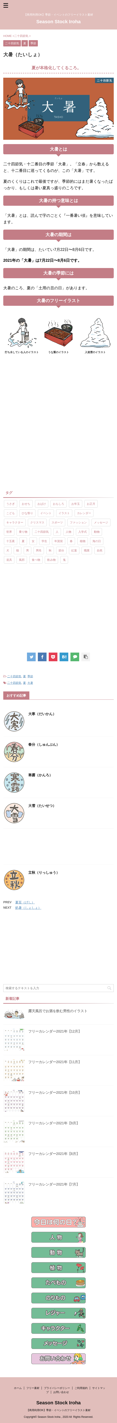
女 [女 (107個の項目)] (33, 541)
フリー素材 (32, 1388)
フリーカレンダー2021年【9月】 (54, 1123)
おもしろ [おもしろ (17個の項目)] (58, 503)
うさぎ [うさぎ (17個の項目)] (10, 503)
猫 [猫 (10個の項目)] (17, 550)
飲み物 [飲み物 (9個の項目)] (51, 559)
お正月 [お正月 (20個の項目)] (91, 503)
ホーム (18, 1388)
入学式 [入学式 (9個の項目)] (82, 531)
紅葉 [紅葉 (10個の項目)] (74, 550)
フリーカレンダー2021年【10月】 (55, 1092)
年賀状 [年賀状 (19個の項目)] (58, 541)
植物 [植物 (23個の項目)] (82, 541)
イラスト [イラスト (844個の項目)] (64, 513)
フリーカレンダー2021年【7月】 (54, 1184)
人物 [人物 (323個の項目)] (68, 531)
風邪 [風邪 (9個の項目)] (22, 559)
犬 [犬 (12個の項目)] (7, 550)
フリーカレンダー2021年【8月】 (54, 1154)
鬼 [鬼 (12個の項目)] (64, 559)
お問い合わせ (61, 1392)
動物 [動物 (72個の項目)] (97, 531)
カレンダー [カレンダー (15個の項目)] (84, 513)
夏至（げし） (25, 902)
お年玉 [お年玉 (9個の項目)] (75, 503)
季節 (30, 676)
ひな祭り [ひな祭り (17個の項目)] (27, 513)
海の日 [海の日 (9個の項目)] (96, 541)
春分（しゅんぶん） (44, 744)
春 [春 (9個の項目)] (71, 541)
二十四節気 (14, 676)
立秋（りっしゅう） (44, 872)
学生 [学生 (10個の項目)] (44, 541)
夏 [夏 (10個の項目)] (23, 541)
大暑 (30, 682)
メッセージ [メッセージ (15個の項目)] (101, 522)
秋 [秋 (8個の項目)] (50, 550)
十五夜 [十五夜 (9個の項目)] (10, 541)
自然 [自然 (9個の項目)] (99, 550)
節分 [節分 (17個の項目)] (61, 550)
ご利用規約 (81, 1388)
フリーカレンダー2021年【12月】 (55, 1031)
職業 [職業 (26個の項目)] (87, 550)
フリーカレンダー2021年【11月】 (55, 1062)
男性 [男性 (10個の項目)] (39, 550)
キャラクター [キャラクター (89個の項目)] (14, 522)
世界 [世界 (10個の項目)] (9, 531)
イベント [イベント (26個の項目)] (46, 513)
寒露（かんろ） (40, 775)
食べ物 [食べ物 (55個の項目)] (36, 559)
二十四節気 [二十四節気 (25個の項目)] (42, 531)
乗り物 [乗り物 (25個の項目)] (23, 531)
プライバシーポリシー (57, 1388)
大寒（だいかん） (42, 714)
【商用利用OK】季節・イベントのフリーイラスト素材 (58, 1410)
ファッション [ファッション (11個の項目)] (78, 522)
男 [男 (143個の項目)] (27, 550)
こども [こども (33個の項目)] (10, 513)
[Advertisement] (58, 395)
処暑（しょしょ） (28, 908)
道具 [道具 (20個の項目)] (9, 559)
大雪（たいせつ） (42, 806)
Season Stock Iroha (58, 21)
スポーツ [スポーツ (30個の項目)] (57, 522)
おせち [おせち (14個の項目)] (26, 503)
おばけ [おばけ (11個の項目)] (41, 503)
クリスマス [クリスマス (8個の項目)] (37, 522)
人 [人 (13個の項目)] (57, 531)
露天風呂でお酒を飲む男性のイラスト (57, 1011)
